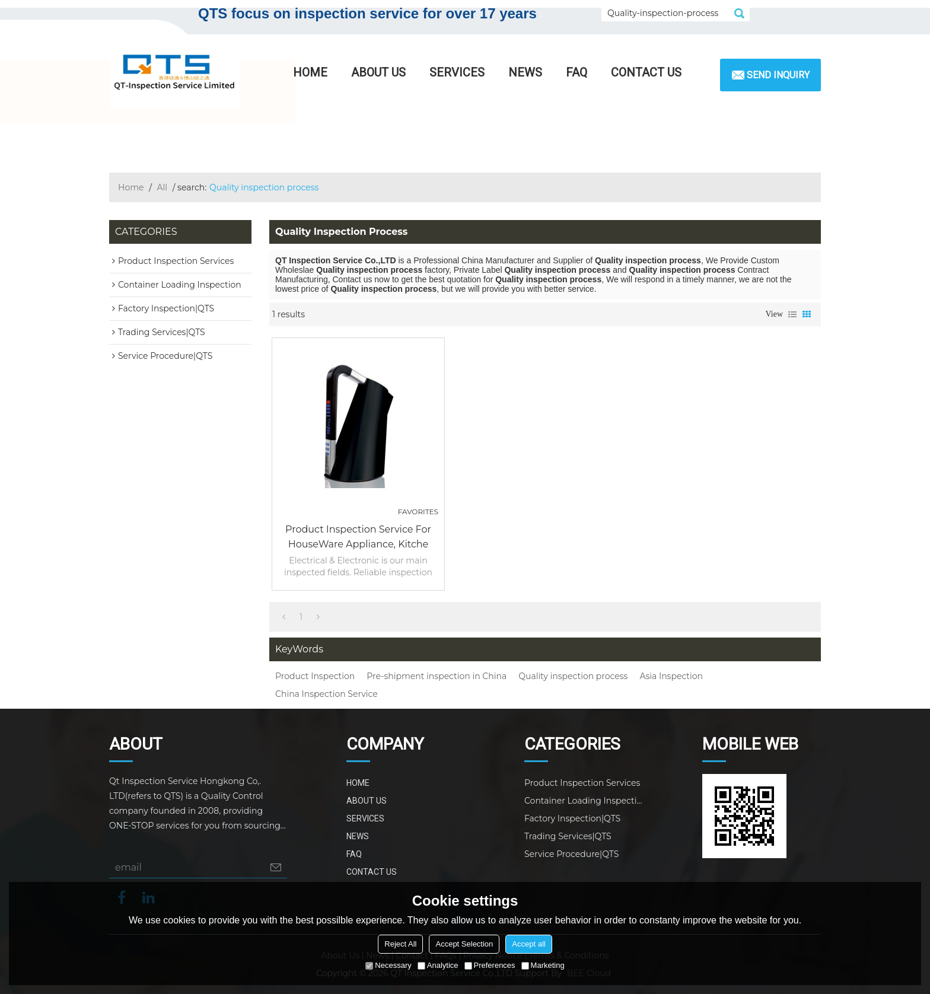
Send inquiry (778, 75)
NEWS (525, 72)
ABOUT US (378, 72)
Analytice (438, 965)
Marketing (543, 965)
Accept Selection (464, 943)
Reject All (400, 943)
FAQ (576, 72)
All (162, 187)
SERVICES (457, 72)
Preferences (489, 965)
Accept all (528, 943)
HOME (310, 72)
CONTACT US (646, 72)
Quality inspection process (573, 676)
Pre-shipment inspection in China (437, 676)
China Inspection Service (326, 694)
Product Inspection (315, 676)
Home (131, 187)
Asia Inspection (671, 676)
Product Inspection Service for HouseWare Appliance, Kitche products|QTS (358, 538)
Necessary (388, 965)
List (792, 314)
